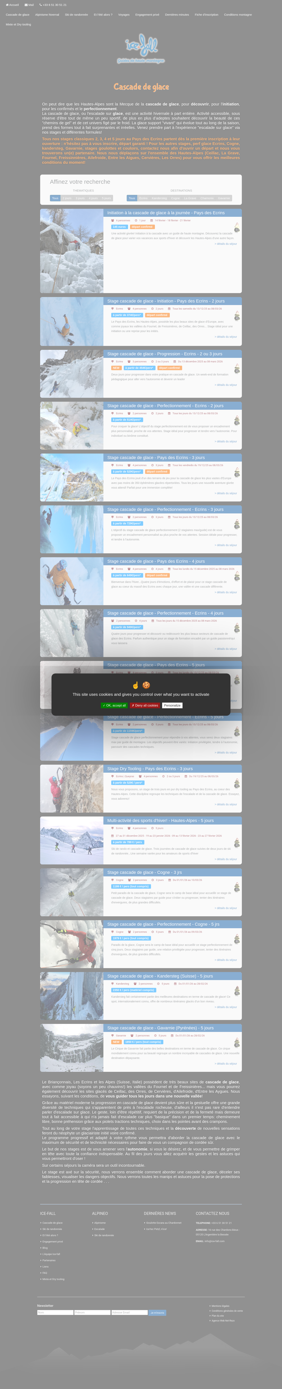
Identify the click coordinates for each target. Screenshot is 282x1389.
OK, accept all (114, 705)
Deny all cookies (145, 705)
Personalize (172, 705)
